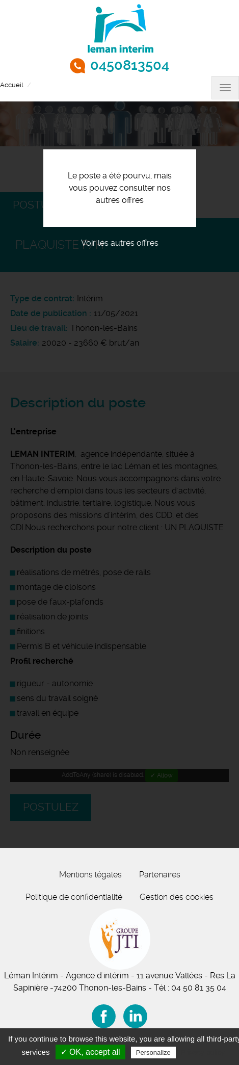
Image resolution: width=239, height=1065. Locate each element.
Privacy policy (203, 1052)
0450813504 (129, 65)
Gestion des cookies (177, 897)
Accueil (11, 85)
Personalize (153, 1052)
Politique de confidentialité (73, 897)
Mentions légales (90, 874)
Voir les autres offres (119, 243)
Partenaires (159, 874)
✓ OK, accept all (90, 1052)
